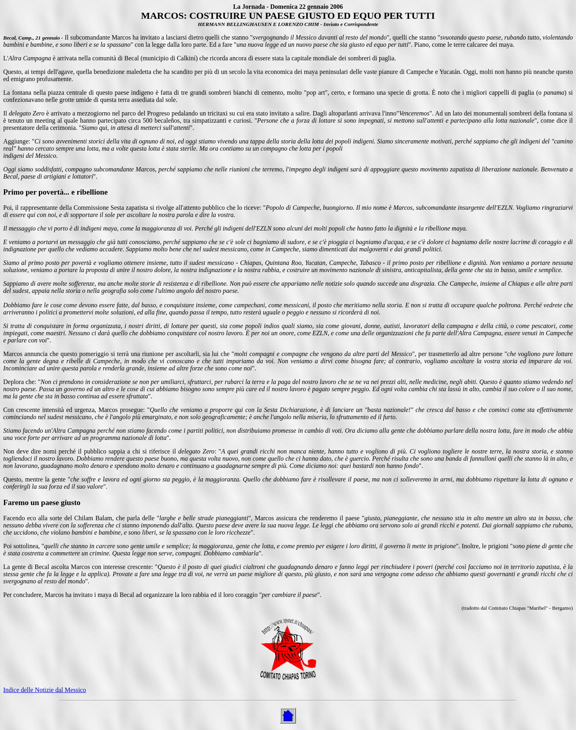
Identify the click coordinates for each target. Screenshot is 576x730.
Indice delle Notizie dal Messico (44, 689)
